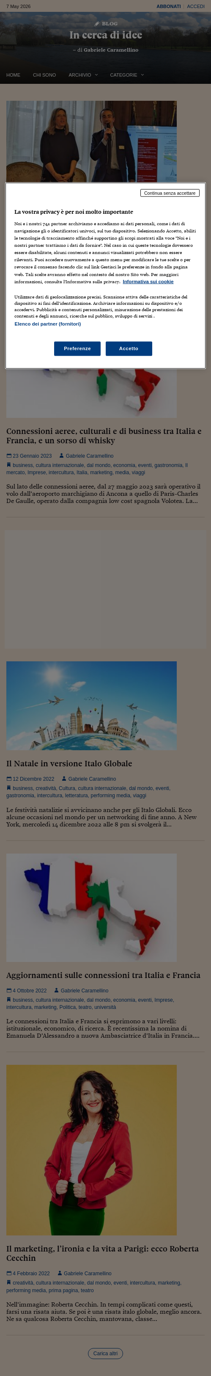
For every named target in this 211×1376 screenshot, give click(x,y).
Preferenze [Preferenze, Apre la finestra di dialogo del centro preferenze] (77, 348)
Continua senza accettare (170, 192)
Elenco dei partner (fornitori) (47, 323)
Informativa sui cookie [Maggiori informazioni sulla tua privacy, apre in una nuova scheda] (148, 281)
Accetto (129, 348)
